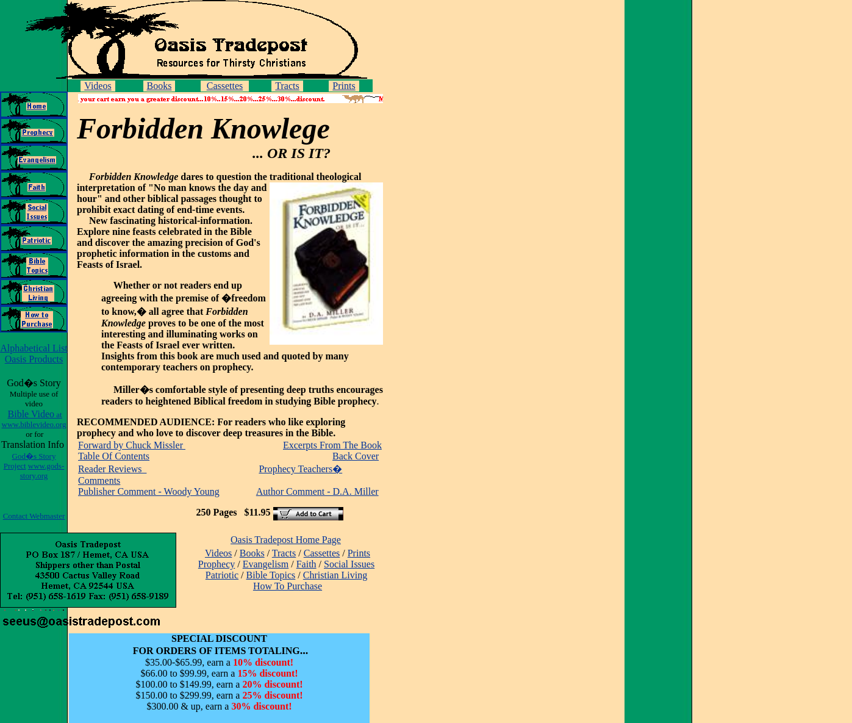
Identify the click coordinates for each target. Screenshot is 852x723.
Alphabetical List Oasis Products (34, 353)
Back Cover (355, 456)
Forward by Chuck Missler (131, 445)
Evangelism (266, 564)
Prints (343, 86)
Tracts (287, 86)
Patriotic (222, 575)
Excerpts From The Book (332, 445)
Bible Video (34, 419)
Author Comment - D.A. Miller (317, 491)
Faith (306, 564)
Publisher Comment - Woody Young (149, 491)
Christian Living (335, 575)
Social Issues (349, 564)
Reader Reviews (112, 469)
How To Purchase (287, 586)
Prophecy (216, 564)
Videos (97, 86)
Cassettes (225, 86)
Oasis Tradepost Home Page (286, 539)
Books (159, 86)
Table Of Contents (113, 456)
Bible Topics (271, 575)
